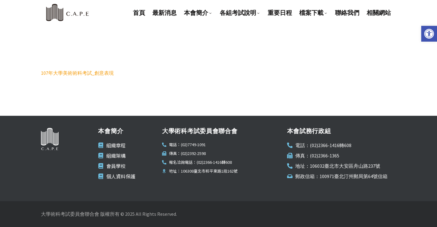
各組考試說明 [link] (240, 12)
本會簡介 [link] (198, 12)
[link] (429, 34)
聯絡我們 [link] (347, 12)
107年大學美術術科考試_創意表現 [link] (77, 73)
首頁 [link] (139, 12)
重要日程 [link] (280, 12)
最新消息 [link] (164, 12)
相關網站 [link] (379, 12)
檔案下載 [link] (313, 12)
